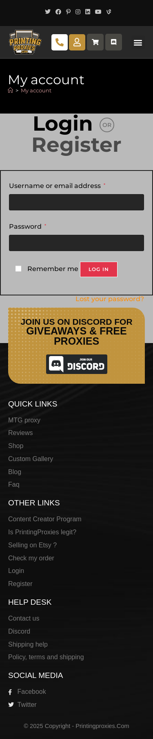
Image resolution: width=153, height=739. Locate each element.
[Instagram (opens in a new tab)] (78, 11)
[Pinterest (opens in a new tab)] (68, 11)
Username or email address (57, 185)
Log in (99, 269)
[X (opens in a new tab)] (47, 11)
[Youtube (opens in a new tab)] (98, 11)
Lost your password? (109, 299)
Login (63, 123)
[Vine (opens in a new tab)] (107, 11)
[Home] (10, 90)
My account (36, 90)
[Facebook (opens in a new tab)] (58, 11)
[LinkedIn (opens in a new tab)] (88, 11)
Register (76, 144)
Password (27, 225)
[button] (138, 42)
